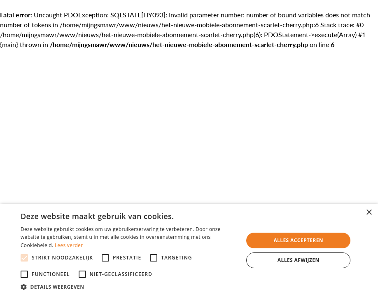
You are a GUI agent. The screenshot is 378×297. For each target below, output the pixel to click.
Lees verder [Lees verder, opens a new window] (69, 245)
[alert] (189, 250)
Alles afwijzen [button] (299, 260)
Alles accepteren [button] (298, 240)
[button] (129, 287)
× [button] (369, 213)
